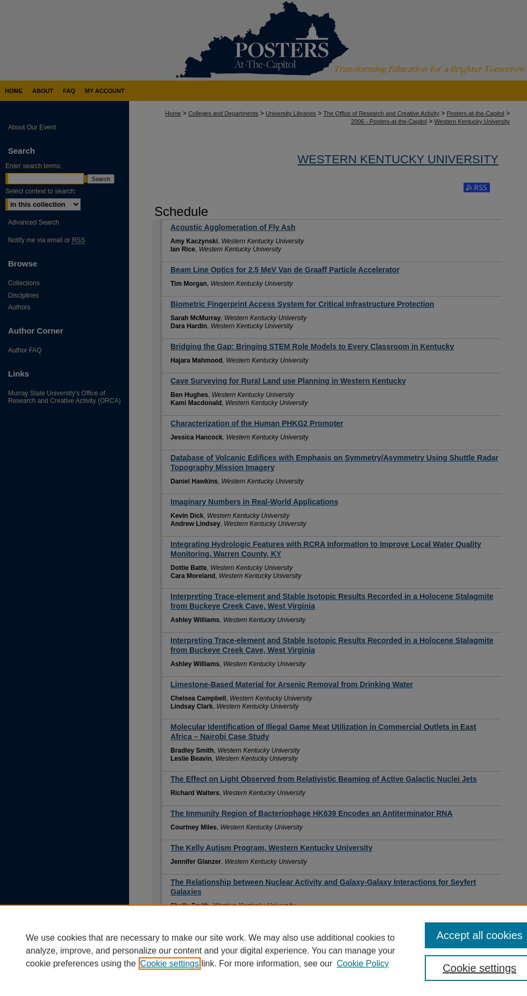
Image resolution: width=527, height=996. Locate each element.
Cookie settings (169, 963)
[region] (263, 950)
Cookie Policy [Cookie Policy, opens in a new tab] (363, 963)
